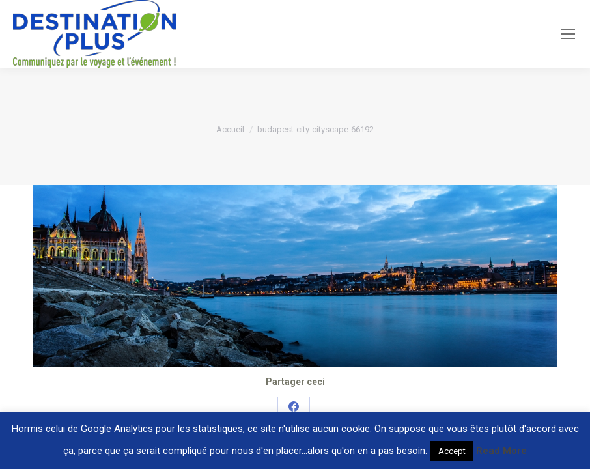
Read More (501, 451)
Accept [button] (452, 451)
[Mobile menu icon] (568, 34)
